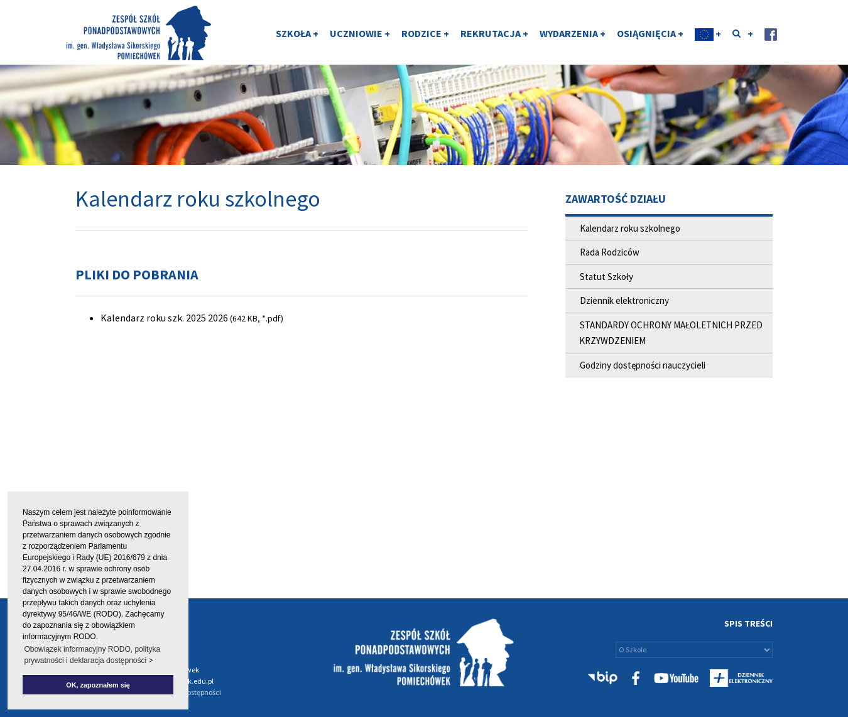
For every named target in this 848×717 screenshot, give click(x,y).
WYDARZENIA (573, 33)
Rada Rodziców (609, 252)
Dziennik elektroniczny (624, 300)
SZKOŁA (297, 33)
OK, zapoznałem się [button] (97, 685)
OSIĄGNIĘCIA (650, 33)
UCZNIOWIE (360, 33)
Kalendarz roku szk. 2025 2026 (164, 317)
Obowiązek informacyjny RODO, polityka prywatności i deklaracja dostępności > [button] (92, 655)
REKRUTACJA (494, 33)
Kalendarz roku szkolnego (630, 228)
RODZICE (425, 33)
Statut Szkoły (606, 277)
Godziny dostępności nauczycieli (642, 365)
